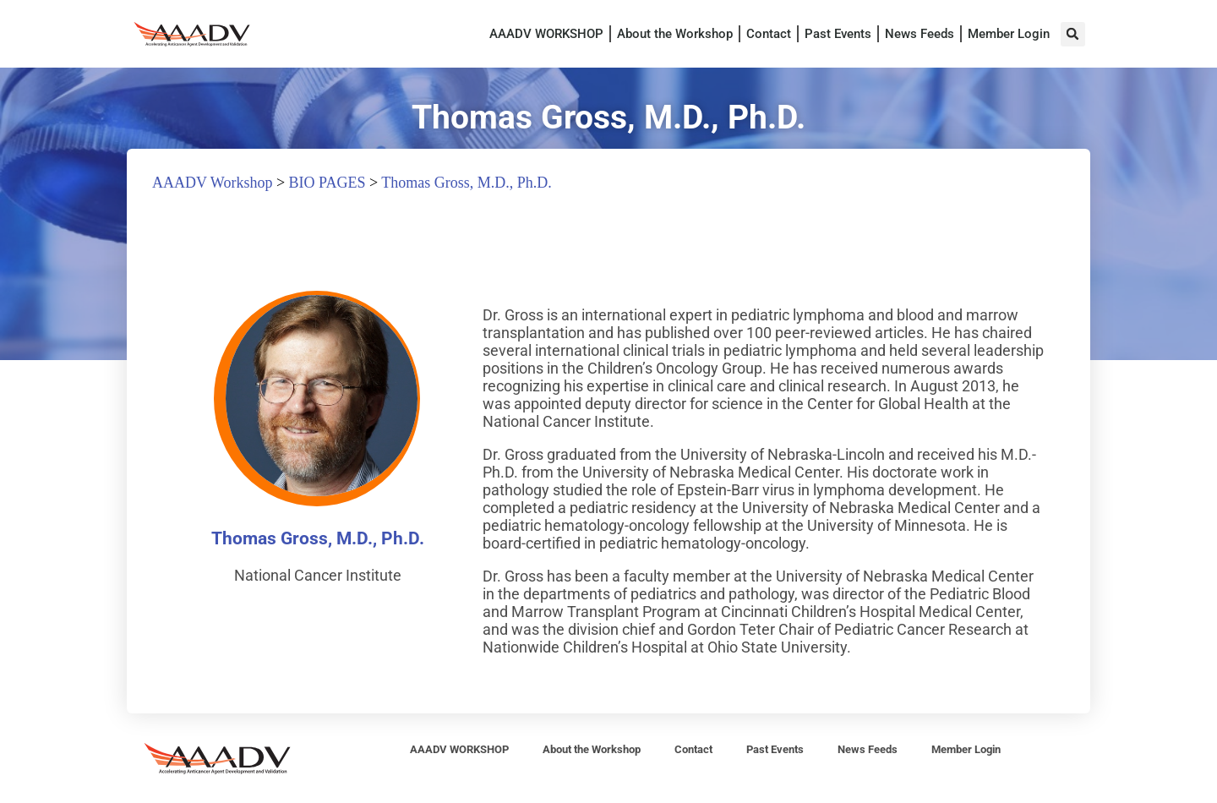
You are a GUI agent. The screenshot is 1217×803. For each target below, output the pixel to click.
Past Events (838, 33)
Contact (768, 33)
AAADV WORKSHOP (546, 33)
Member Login (1009, 33)
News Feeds (919, 33)
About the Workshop (675, 33)
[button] (1073, 34)
